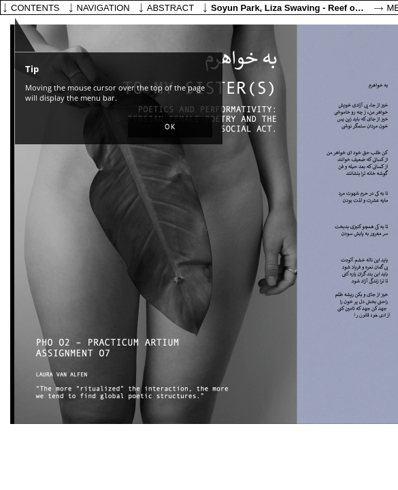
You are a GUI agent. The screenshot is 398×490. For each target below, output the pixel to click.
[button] (170, 127)
